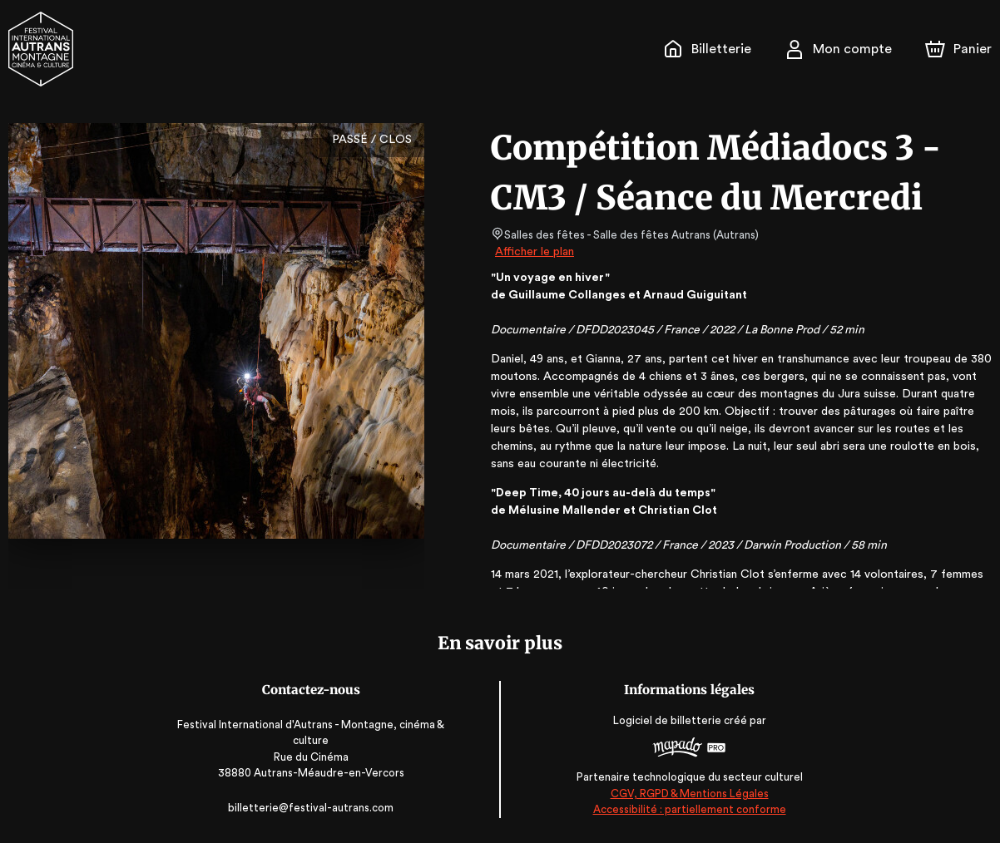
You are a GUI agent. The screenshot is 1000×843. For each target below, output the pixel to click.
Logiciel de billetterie (665, 721)
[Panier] (958, 49)
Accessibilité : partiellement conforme (686, 809)
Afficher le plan (533, 252)
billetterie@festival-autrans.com (313, 807)
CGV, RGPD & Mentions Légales (686, 793)
